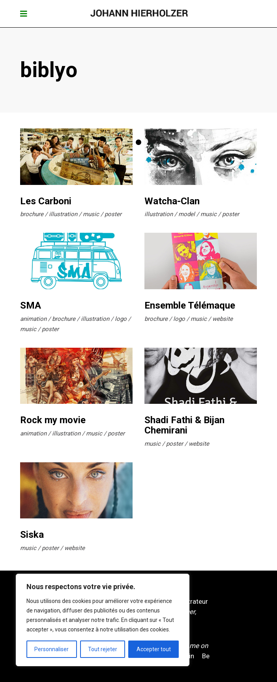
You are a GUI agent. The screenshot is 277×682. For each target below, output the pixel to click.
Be (206, 656)
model (186, 214)
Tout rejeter (102, 649)
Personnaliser (51, 649)
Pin (189, 656)
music (91, 214)
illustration (63, 214)
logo (121, 318)
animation (33, 318)
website (222, 318)
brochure (31, 214)
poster (113, 214)
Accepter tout (154, 649)
